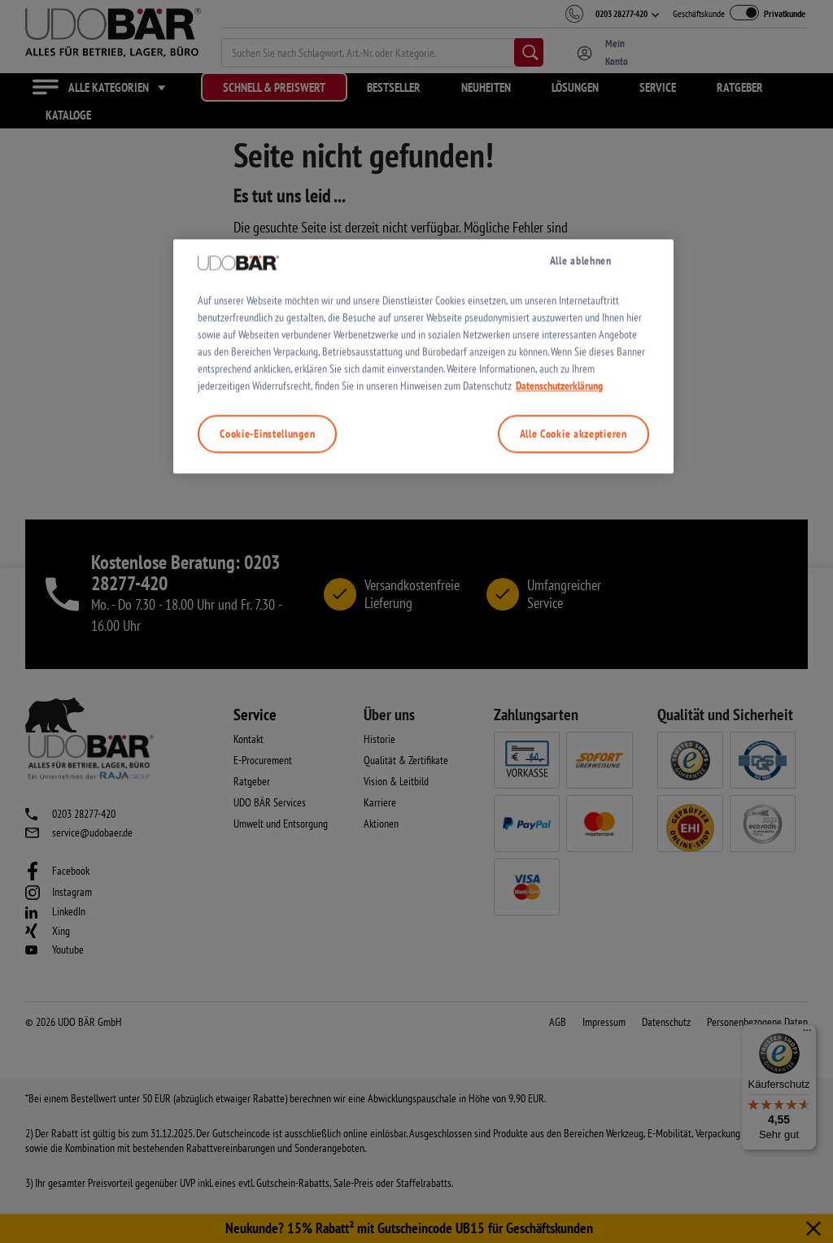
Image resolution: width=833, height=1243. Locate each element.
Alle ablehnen (581, 613)
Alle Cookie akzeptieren (573, 786)
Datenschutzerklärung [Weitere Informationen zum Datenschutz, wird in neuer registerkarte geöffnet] (559, 738)
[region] (423, 709)
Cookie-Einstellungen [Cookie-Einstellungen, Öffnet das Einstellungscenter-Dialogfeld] (267, 786)
